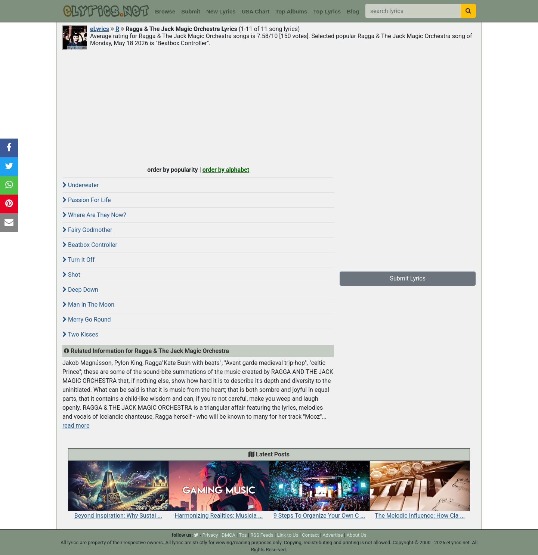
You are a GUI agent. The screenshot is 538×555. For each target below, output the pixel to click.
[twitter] (196, 535)
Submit (190, 11)
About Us (356, 535)
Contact (310, 535)
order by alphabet (226, 169)
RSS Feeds (261, 535)
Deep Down (80, 289)
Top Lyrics (327, 11)
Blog (353, 11)
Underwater (80, 185)
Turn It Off (78, 259)
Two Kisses (80, 334)
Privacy (210, 535)
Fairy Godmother (87, 229)
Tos (243, 535)
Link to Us (287, 535)
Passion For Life (86, 200)
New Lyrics (221, 11)
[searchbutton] (468, 11)
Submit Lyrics (408, 278)
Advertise (332, 535)
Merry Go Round (86, 319)
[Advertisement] (269, 107)
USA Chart (255, 11)
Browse (165, 11)
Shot (71, 274)
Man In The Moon (88, 304)
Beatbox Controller (89, 244)
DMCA (228, 535)
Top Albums (291, 11)
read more (75, 425)
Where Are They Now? (94, 214)
